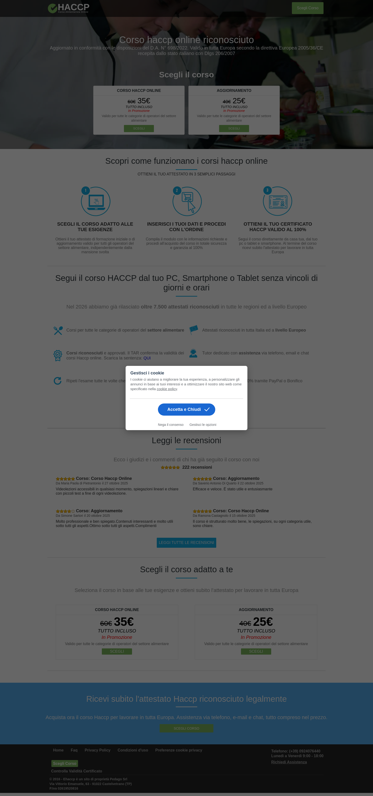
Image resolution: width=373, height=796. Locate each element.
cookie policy (167, 389)
